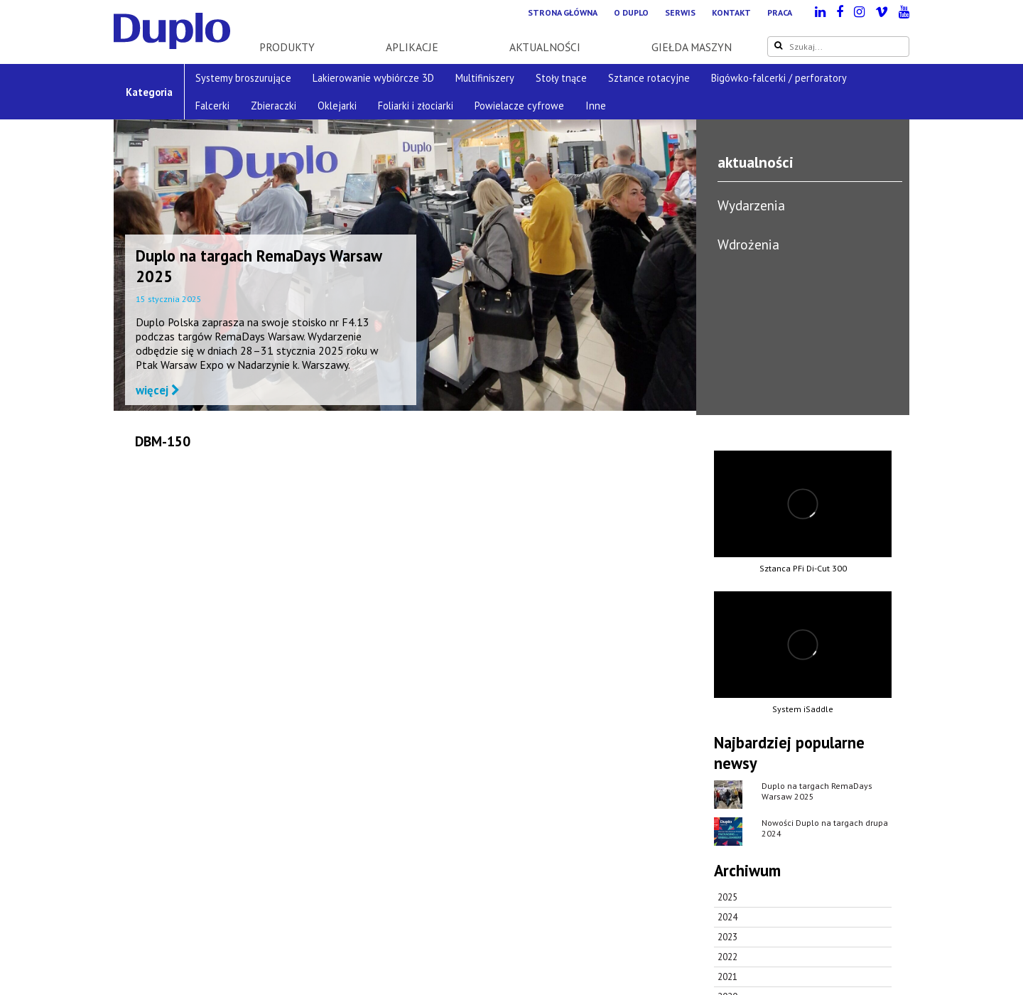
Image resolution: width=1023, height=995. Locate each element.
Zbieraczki (273, 105)
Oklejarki (337, 105)
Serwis (680, 12)
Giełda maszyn (691, 47)
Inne (595, 105)
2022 (727, 957)
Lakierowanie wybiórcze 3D (373, 78)
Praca (779, 12)
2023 (727, 937)
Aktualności (544, 47)
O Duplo (631, 12)
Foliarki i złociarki (415, 105)
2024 (727, 917)
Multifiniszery (484, 78)
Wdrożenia (748, 244)
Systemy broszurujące (243, 78)
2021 (727, 977)
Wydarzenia (751, 205)
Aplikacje (412, 47)
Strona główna (562, 12)
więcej (158, 390)
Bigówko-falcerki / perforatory (779, 78)
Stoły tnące (561, 78)
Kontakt (731, 12)
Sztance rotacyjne (649, 78)
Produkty (287, 47)
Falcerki (212, 105)
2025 (727, 897)
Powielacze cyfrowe (519, 105)
